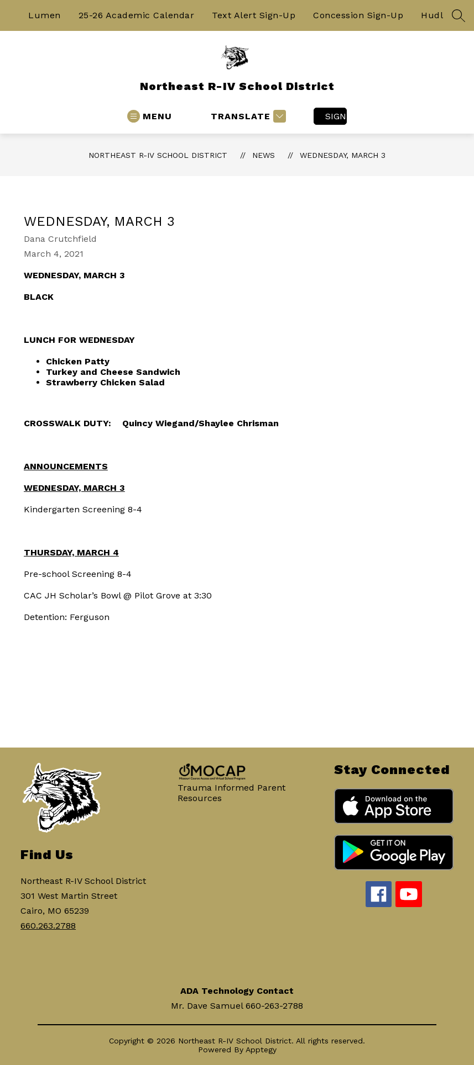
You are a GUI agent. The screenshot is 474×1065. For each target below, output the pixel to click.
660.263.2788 (48, 925)
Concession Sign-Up (358, 15)
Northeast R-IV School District (157, 155)
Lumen (44, 15)
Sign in (336, 116)
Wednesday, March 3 (343, 155)
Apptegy (261, 1049)
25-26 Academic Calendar (137, 15)
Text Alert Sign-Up (253, 15)
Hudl (432, 15)
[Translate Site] (247, 116)
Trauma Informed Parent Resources (231, 792)
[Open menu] (149, 116)
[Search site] (458, 15)
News (263, 155)
